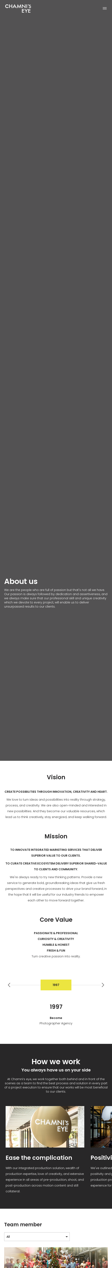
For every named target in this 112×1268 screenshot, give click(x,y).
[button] (103, 985)
